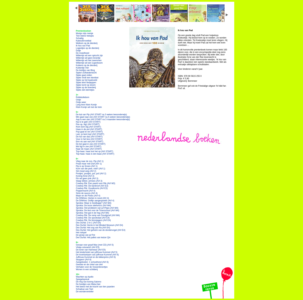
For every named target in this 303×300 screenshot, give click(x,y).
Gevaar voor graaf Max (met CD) (95, 245)
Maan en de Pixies (88, 195)
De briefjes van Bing (85, 70)
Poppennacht (85, 191)
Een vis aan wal (89, 141)
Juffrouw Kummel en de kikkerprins (96, 257)
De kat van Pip (101, 114)
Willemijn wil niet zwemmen (89, 60)
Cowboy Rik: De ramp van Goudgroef (98, 215)
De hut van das (89, 136)
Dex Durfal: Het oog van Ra (93, 227)
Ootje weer (81, 102)
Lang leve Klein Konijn (86, 104)
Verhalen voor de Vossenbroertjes (92, 267)
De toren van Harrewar (91, 250)
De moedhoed (82, 53)
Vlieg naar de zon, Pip (90, 161)
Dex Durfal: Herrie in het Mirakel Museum (99, 225)
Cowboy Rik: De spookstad (93, 218)
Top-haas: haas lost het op (94, 151)
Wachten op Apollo (85, 277)
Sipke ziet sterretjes (85, 90)
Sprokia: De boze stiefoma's (93, 205)
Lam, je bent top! (90, 134)
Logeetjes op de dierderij (87, 48)
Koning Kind (85, 176)
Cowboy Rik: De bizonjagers (93, 220)
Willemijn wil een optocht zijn (89, 55)
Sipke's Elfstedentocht (86, 72)
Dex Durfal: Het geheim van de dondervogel (100, 230)
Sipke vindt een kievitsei (87, 77)
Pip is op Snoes (87, 166)
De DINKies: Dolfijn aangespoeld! (95, 200)
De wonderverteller (85, 291)
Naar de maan (89, 149)
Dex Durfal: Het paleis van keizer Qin (93, 237)
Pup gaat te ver (89, 132)
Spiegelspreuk (82, 279)
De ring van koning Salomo (88, 282)
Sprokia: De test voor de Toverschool (97, 210)
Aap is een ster (103, 119)
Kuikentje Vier (82, 68)
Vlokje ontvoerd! (88, 247)
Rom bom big (88, 127)
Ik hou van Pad (83, 45)
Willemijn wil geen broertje (88, 58)
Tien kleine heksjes (85, 36)
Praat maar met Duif (89, 163)
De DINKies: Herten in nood (92, 198)
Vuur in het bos (89, 139)
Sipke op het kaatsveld (86, 80)
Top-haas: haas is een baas (95, 154)
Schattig (80, 38)
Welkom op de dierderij (87, 43)
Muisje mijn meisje (84, 33)
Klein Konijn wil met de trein (89, 107)
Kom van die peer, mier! (90, 168)
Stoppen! (83, 259)
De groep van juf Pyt (85, 235)
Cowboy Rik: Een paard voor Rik (95, 183)
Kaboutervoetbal (83, 41)
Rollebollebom (82, 97)
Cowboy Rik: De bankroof (92, 186)
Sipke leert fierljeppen (86, 82)
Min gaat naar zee (103, 117)
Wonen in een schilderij (87, 269)
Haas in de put (89, 129)
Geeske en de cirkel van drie (89, 264)
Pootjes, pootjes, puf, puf (91, 173)
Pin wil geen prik (87, 178)
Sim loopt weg (86, 171)
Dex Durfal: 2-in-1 (88, 222)
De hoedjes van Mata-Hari (88, 284)
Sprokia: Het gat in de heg (92, 213)
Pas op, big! (88, 124)
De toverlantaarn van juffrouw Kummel (97, 254)
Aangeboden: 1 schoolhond (92, 262)
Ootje (78, 100)
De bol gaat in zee (91, 144)
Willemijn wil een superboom (89, 63)
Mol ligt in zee (88, 146)
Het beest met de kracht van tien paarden (95, 286)
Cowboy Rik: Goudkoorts (92, 188)
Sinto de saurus (87, 193)
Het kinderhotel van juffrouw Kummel (96, 252)
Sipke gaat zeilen (84, 75)
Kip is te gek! (88, 122)
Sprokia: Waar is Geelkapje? (93, 203)
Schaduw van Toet (84, 289)
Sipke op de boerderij (86, 87)
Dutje (78, 50)
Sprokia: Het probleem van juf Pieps (97, 208)
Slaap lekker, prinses (89, 181)
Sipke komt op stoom (86, 85)
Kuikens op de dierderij (86, 65)
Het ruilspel (81, 232)
